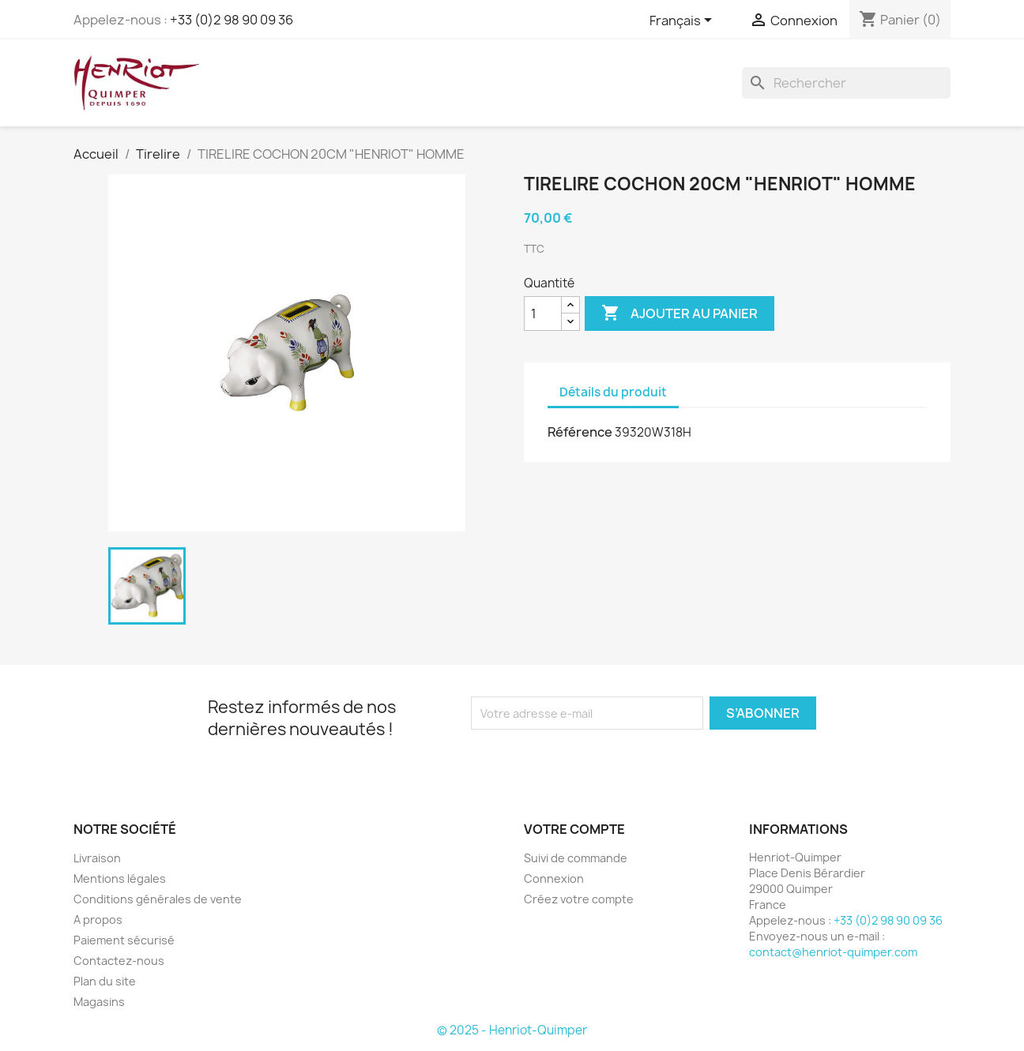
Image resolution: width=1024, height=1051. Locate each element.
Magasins (99, 1001)
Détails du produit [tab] (613, 392)
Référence (580, 432)
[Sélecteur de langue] (683, 21)
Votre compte (574, 829)
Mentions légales (119, 878)
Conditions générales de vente (157, 898)
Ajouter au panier (679, 313)
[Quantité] (543, 313)
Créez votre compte (579, 898)
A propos (97, 919)
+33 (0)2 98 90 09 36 (231, 19)
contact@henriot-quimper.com (833, 951)
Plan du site (104, 981)
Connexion (554, 878)
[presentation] (603, 760)
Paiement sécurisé (124, 940)
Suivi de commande (575, 857)
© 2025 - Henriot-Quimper (512, 1030)
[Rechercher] (846, 83)
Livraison (97, 857)
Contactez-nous (118, 960)
